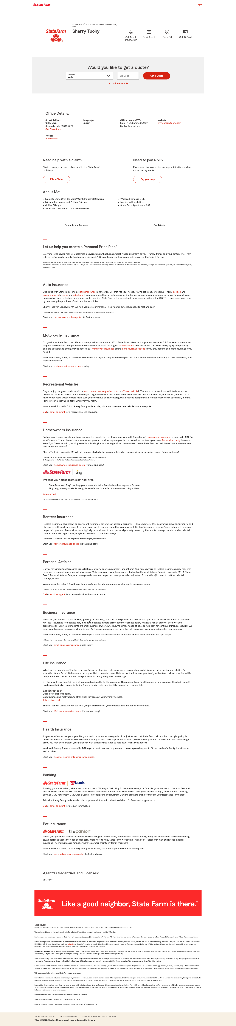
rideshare (78, 295)
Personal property (171, 440)
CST (137, 120)
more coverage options (133, 349)
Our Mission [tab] (160, 225)
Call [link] (45, 412)
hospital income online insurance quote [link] (74, 757)
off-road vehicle (130, 391)
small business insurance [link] (66, 645)
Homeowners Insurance (158, 437)
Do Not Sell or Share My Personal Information (99, 1016)
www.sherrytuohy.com (169, 123)
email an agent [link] (57, 412)
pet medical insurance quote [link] (68, 854)
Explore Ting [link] (49, 494)
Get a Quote (156, 76)
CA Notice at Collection (68, 1016)
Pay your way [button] (148, 179)
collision (177, 292)
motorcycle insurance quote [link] (68, 366)
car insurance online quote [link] (67, 317)
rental (65, 295)
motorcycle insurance (103, 349)
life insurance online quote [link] (67, 711)
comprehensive (51, 295)
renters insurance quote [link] (66, 544)
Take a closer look (52, 700)
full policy (71, 944)
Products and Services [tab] (76, 225)
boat (116, 391)
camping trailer (104, 391)
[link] (149, 39)
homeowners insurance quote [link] (69, 465)
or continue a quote (118, 83)
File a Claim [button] (56, 179)
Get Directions (53, 129)
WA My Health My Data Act (45, 1016)
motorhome (90, 391)
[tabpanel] (118, 126)
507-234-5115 (51, 138)
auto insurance (87, 292)
